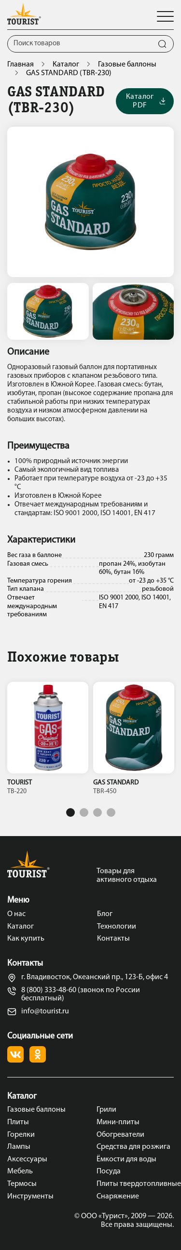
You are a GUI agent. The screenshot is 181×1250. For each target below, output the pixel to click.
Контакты (113, 939)
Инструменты (30, 1196)
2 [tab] (84, 812)
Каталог (66, 64)
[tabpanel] (48, 741)
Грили (106, 1110)
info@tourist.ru (38, 1011)
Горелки (21, 1135)
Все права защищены (136, 1225)
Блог (104, 914)
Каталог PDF (145, 101)
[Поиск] (79, 44)
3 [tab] (97, 812)
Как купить (25, 939)
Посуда (109, 1171)
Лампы (18, 1147)
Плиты (18, 1122)
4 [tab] (111, 812)
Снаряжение (118, 1196)
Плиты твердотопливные (135, 1184)
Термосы (22, 1184)
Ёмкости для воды (126, 1159)
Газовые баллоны (127, 64)
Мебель (20, 1171)
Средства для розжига (133, 1147)
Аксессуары (27, 1159)
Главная (20, 64)
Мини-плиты (118, 1122)
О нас (16, 914)
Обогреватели (120, 1135)
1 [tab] (70, 812)
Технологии (116, 927)
